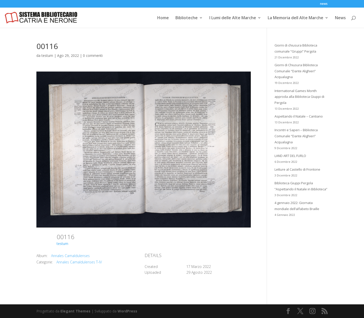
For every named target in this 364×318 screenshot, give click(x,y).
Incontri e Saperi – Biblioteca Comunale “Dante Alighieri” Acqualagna (296, 136)
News (340, 18)
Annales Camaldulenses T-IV (79, 262)
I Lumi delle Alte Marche (232, 18)
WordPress (127, 311)
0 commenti (93, 55)
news (324, 4)
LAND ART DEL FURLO (290, 155)
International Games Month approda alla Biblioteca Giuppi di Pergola (299, 96)
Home (163, 18)
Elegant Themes (75, 311)
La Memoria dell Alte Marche (295, 18)
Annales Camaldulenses (70, 255)
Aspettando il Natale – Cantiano (299, 116)
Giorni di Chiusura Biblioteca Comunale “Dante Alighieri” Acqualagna (296, 71)
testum (47, 55)
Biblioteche (186, 18)
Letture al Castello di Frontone (297, 169)
